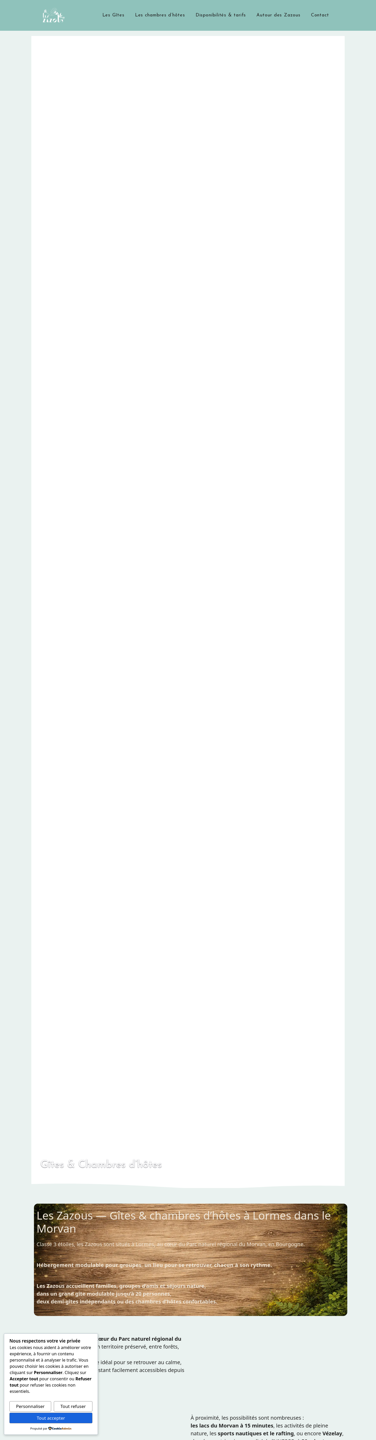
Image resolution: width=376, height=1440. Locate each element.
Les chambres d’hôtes (160, 15)
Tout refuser (73, 1406)
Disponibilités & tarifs (221, 15)
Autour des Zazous (278, 15)
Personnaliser (30, 1406)
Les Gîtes (113, 15)
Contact (320, 15)
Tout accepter (51, 1418)
